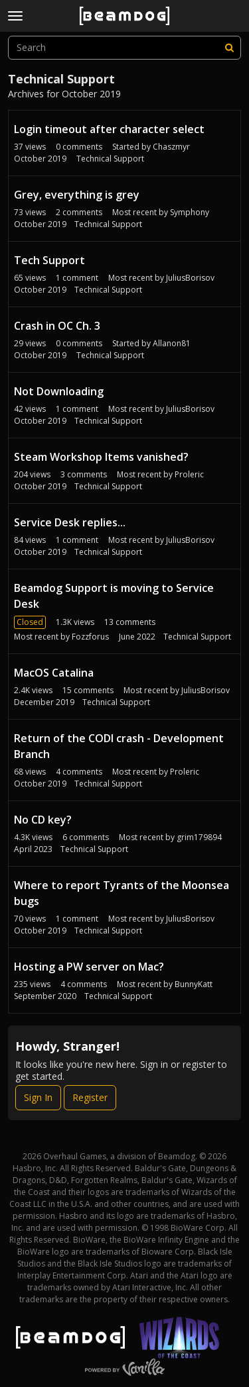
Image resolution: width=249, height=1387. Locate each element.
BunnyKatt (193, 984)
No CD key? (43, 819)
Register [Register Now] (90, 1097)
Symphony (189, 212)
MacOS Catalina (54, 672)
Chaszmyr (171, 146)
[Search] (229, 48)
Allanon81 (172, 343)
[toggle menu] (15, 16)
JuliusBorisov (190, 277)
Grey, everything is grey (76, 194)
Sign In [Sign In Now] (38, 1097)
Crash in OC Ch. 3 (57, 325)
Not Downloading (59, 391)
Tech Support (49, 260)
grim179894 (199, 837)
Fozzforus (90, 636)
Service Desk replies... (69, 522)
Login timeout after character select (109, 129)
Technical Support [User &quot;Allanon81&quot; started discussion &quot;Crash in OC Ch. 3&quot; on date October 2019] (110, 355)
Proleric (189, 474)
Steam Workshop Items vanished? (101, 457)
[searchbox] (124, 48)
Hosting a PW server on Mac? (89, 966)
